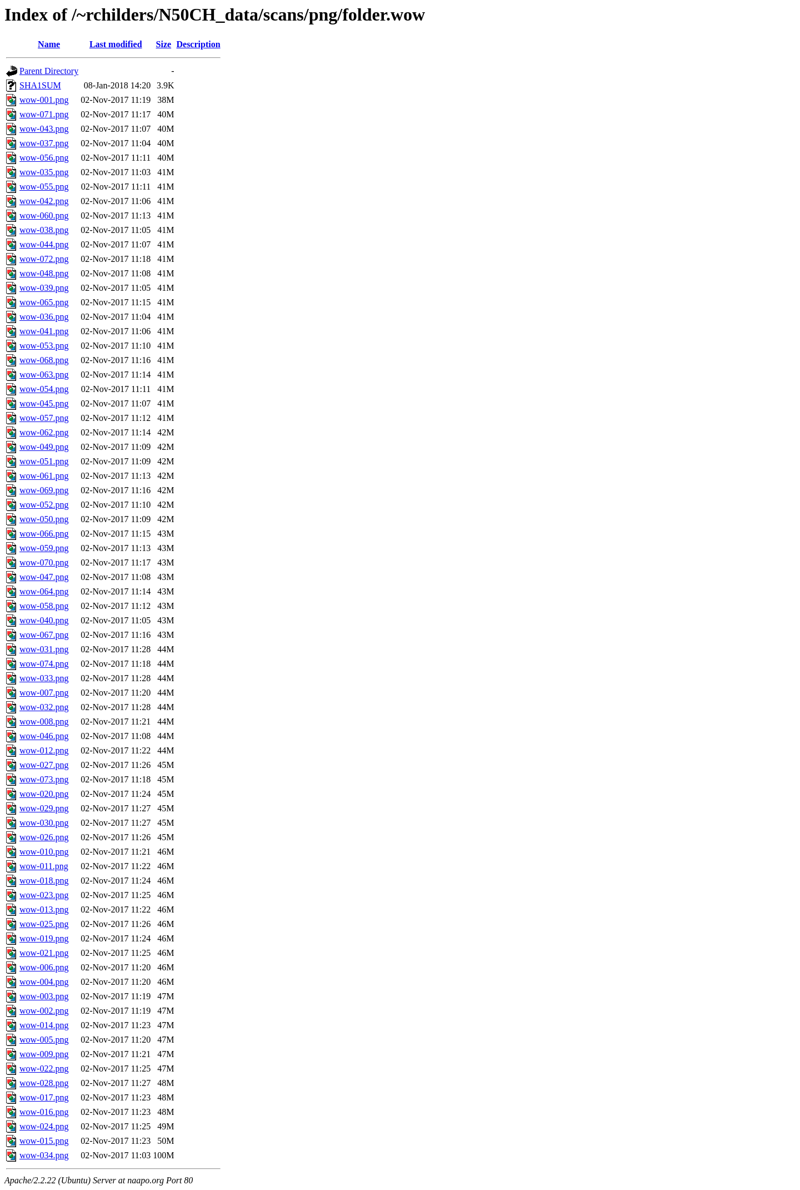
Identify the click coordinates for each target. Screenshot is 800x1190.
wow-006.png (43, 967)
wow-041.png (43, 331)
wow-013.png (43, 909)
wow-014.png (43, 1025)
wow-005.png (43, 1039)
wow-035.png (43, 172)
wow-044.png (43, 244)
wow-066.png (43, 533)
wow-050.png (43, 519)
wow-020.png (43, 794)
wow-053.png (43, 345)
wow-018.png (43, 880)
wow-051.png (43, 461)
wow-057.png (43, 418)
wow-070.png (43, 562)
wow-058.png (43, 606)
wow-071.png (43, 114)
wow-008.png (43, 721)
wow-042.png (43, 201)
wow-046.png (43, 736)
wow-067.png (43, 634)
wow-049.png (43, 447)
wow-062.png (43, 432)
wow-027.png (43, 765)
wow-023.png (43, 895)
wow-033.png (43, 678)
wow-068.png (43, 360)
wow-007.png (43, 692)
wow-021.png (43, 953)
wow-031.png (43, 649)
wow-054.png (43, 389)
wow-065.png (43, 302)
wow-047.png (43, 577)
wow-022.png (43, 1068)
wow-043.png (43, 128)
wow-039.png (43, 287)
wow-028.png (43, 1083)
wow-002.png (43, 1010)
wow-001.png (43, 100)
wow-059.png (43, 548)
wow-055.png (43, 186)
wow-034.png (43, 1155)
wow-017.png (43, 1097)
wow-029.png (43, 808)
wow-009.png (43, 1054)
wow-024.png (43, 1126)
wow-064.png (43, 591)
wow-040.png (43, 620)
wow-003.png (43, 996)
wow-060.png (43, 215)
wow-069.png (43, 490)
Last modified (115, 44)
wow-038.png (43, 230)
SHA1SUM (40, 85)
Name (49, 44)
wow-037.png (43, 143)
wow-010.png (43, 851)
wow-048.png (43, 273)
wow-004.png (43, 981)
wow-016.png (43, 1112)
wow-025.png (43, 924)
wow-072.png (43, 259)
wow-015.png (43, 1141)
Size (164, 44)
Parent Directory (48, 71)
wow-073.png (43, 779)
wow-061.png (43, 475)
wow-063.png (43, 374)
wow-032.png (43, 707)
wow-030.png (43, 822)
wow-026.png (43, 837)
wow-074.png (43, 663)
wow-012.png (43, 750)
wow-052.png (43, 504)
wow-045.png (43, 403)
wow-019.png (43, 938)
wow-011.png (43, 866)
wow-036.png (43, 316)
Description (198, 44)
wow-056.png (43, 157)
